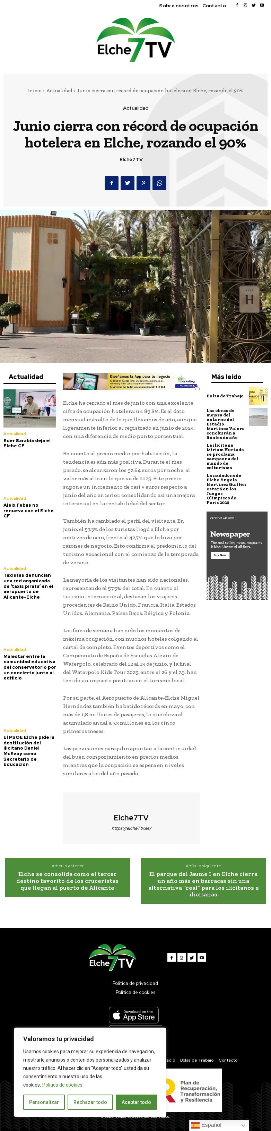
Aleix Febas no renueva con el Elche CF (28, 510)
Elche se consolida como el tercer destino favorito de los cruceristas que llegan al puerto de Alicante (67, 881)
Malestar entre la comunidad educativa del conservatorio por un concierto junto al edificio (29, 667)
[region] (90, 1072)
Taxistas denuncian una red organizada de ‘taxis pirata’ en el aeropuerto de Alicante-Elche (28, 586)
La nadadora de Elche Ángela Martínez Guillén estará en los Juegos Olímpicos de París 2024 (226, 489)
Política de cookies (62, 1085)
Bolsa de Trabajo (225, 395)
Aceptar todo (136, 1102)
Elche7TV (131, 159)
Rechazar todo (90, 1102)
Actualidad (59, 90)
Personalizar (44, 1102)
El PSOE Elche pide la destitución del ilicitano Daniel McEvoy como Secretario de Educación (28, 750)
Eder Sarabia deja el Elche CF (27, 443)
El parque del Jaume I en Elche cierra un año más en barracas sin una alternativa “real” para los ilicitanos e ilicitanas (203, 884)
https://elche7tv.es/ (131, 828)
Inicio (34, 90)
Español (206, 1125)
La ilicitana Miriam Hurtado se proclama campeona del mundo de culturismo (225, 456)
